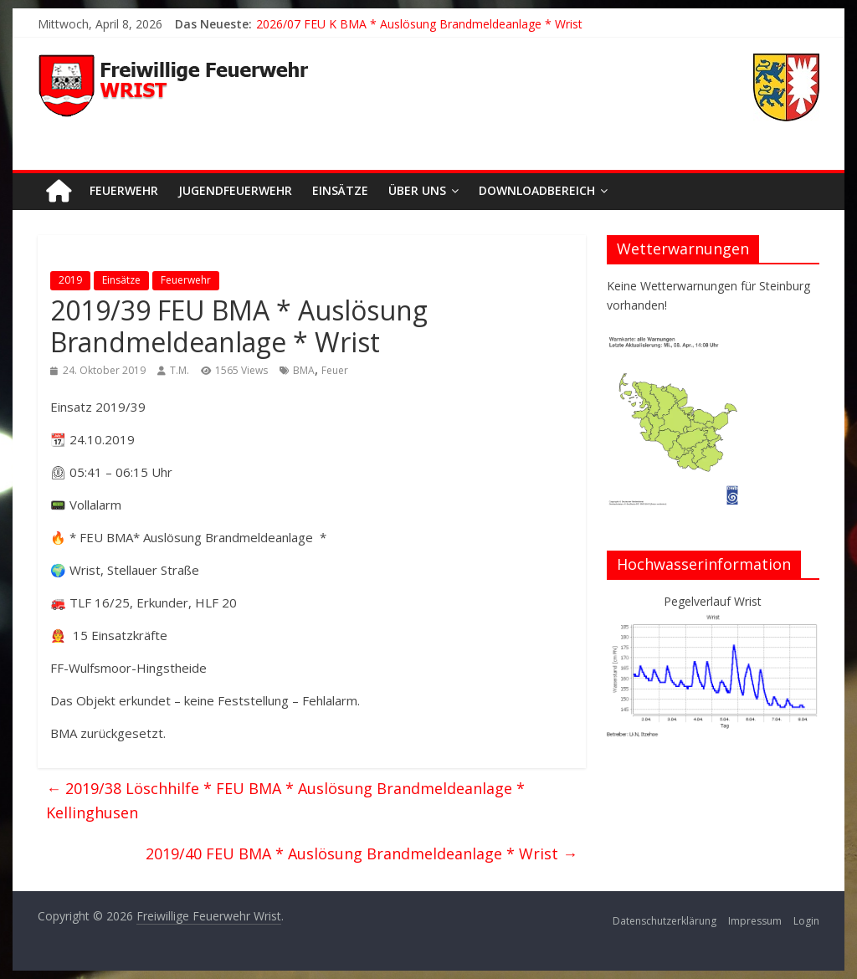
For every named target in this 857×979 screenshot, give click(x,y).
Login (806, 921)
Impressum (755, 921)
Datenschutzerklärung (664, 921)
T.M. (179, 370)
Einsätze (340, 190)
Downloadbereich (537, 190)
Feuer (334, 370)
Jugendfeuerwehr (235, 190)
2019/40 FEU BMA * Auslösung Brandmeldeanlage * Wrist (361, 853)
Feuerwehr (124, 190)
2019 (70, 280)
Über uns (417, 190)
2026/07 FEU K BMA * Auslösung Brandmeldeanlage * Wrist (419, 24)
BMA (304, 370)
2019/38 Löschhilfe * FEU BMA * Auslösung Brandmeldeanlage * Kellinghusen (285, 800)
